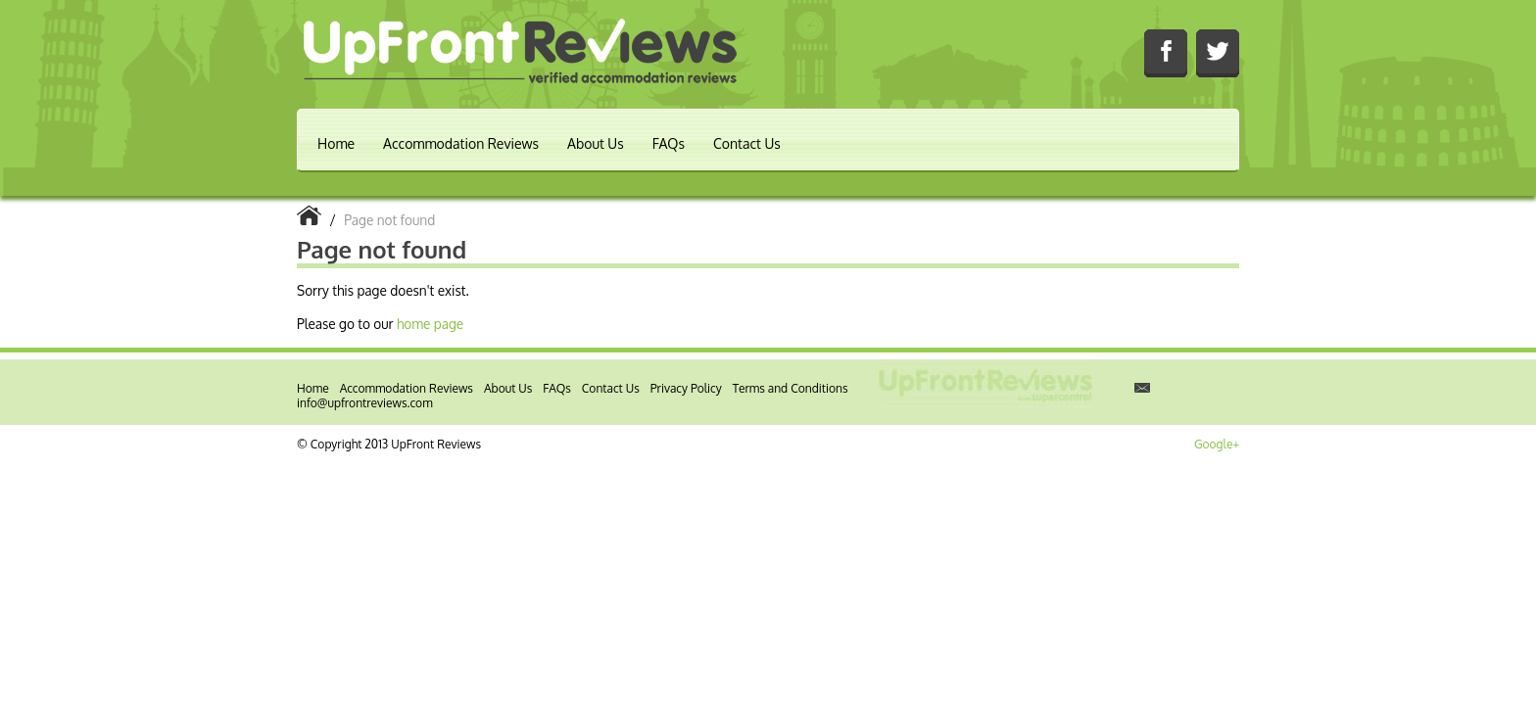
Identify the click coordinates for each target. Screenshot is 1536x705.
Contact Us (747, 143)
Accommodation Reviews (461, 143)
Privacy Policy (686, 388)
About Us (595, 143)
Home (336, 143)
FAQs (668, 143)
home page (430, 323)
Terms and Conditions (790, 388)
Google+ (1216, 444)
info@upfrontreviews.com (365, 403)
